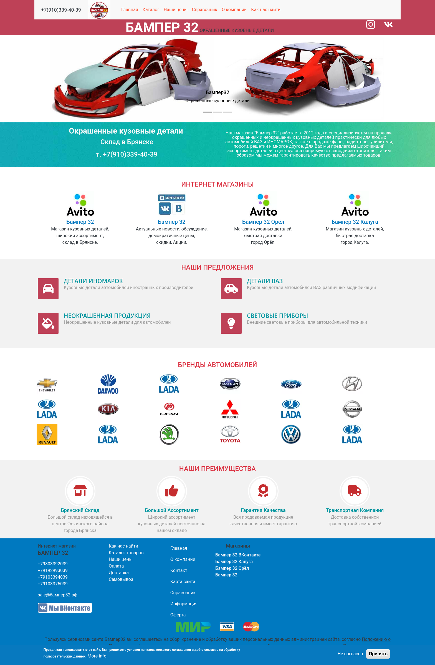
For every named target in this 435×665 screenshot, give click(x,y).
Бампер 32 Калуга (355, 222)
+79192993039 (53, 570)
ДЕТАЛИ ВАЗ (265, 281)
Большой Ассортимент (172, 510)
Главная (129, 9)
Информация (184, 603)
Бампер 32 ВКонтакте (238, 555)
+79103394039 (53, 577)
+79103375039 (53, 583)
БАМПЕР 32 (162, 27)
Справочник (204, 9)
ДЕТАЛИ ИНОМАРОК (93, 281)
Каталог (151, 9)
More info (97, 658)
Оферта (178, 615)
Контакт (178, 570)
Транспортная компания (355, 510)
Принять (378, 655)
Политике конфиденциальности (142, 646)
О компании (234, 9)
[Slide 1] (207, 112)
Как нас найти (265, 9)
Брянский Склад (80, 510)
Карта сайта (182, 581)
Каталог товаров (126, 552)
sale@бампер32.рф (57, 595)
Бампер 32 (80, 222)
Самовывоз (121, 579)
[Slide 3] (227, 112)
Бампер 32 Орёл (263, 222)
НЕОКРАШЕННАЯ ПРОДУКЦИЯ (107, 316)
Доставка (119, 572)
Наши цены (176, 9)
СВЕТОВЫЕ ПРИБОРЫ (277, 316)
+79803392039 (53, 563)
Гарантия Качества (263, 510)
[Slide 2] (217, 112)
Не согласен (350, 655)
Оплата (116, 566)
